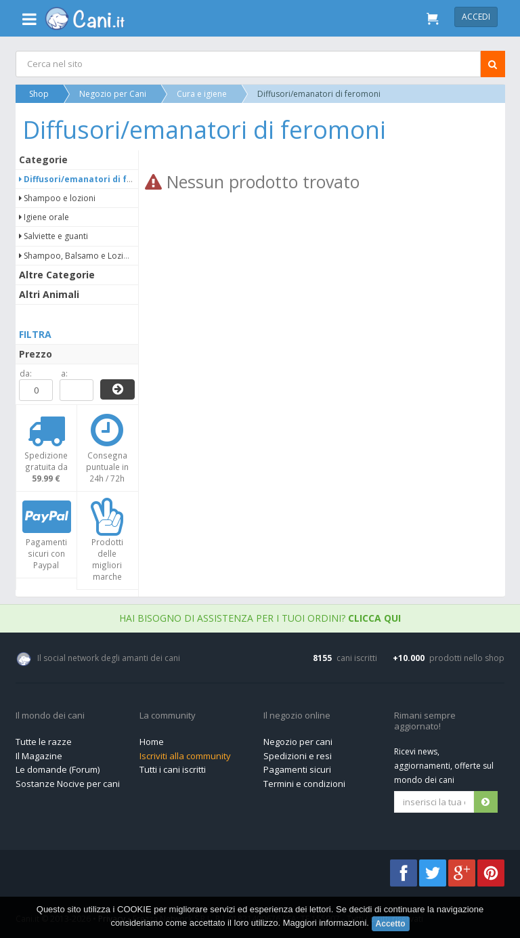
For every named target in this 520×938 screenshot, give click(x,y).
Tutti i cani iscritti (172, 769)
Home (151, 742)
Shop (39, 94)
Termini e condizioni (304, 783)
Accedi (476, 16)
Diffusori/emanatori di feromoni (92, 179)
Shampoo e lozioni (58, 198)
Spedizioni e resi (297, 756)
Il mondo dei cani (50, 715)
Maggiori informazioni (325, 923)
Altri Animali (50, 294)
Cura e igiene (202, 94)
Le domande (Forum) (58, 769)
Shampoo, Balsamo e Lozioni (78, 255)
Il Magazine (39, 756)
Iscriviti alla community (185, 756)
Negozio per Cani (113, 94)
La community (167, 715)
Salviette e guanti (54, 236)
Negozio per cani (297, 742)
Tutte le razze (44, 742)
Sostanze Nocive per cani (68, 783)
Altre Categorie (57, 274)
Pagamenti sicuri (297, 769)
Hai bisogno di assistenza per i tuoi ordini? (260, 618)
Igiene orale (45, 217)
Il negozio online (296, 715)
